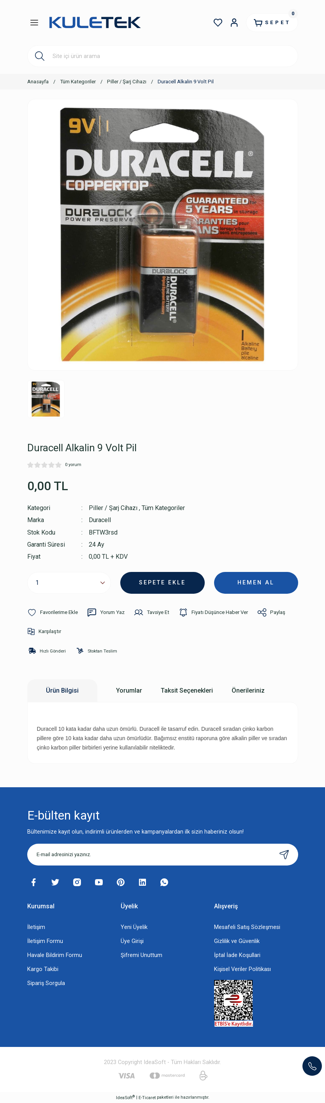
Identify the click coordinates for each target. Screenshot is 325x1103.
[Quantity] (69, 583)
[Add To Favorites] (52, 612)
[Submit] (284, 855)
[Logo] (94, 23)
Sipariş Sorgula (46, 983)
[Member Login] (234, 22)
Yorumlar (129, 690)
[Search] (162, 56)
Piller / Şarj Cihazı (113, 508)
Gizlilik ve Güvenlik (237, 941)
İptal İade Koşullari (237, 955)
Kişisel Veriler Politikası (242, 969)
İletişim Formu (45, 941)
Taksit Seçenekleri (187, 690)
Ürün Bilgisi (62, 690)
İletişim (36, 927)
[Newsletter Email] (162, 855)
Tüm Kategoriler (163, 508)
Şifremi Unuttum (141, 955)
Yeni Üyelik (134, 927)
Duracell (100, 520)
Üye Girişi (132, 941)
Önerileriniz (248, 690)
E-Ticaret (147, 1097)
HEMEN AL (255, 582)
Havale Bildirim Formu (54, 955)
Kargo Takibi (42, 969)
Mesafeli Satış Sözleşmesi (247, 927)
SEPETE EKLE (162, 582)
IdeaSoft (125, 1097)
